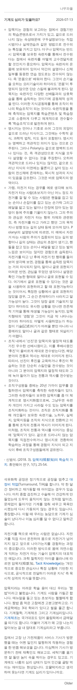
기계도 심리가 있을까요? (22, 19)
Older (68, 683)
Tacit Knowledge (48, 563)
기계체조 (10, 617)
